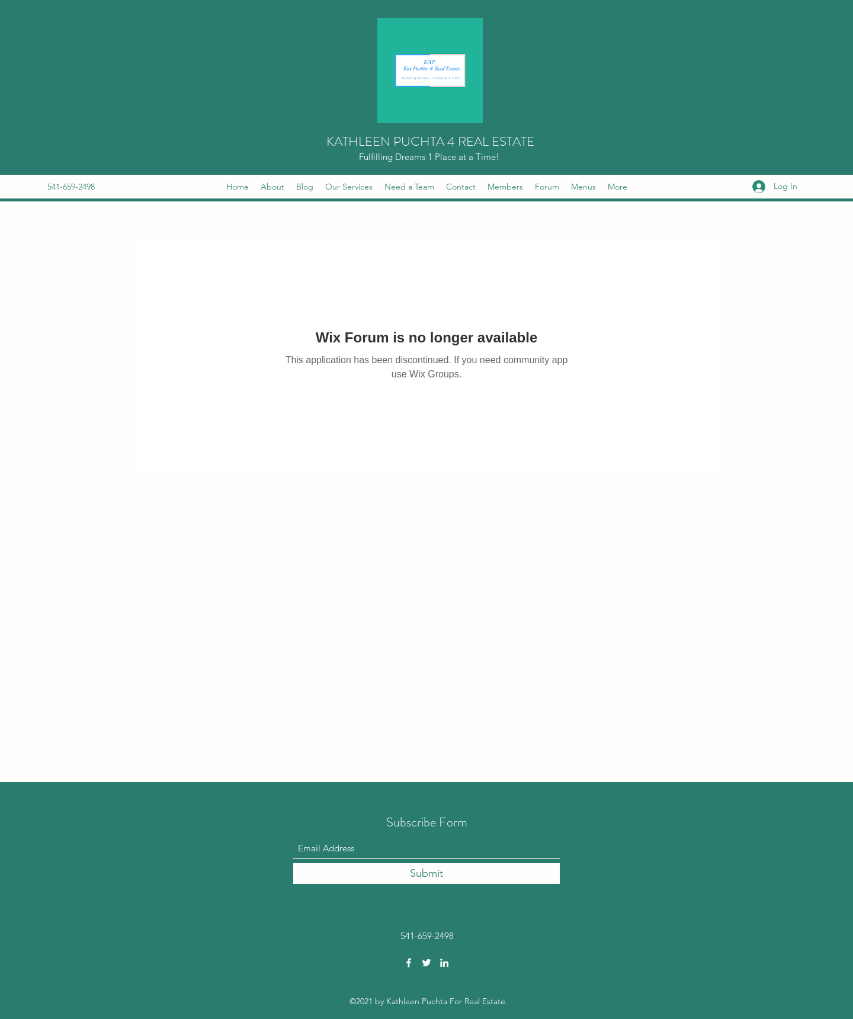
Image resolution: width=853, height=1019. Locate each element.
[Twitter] (426, 963)
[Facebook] (409, 963)
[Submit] (426, 873)
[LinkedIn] (444, 963)
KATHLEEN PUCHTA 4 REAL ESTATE (430, 141)
